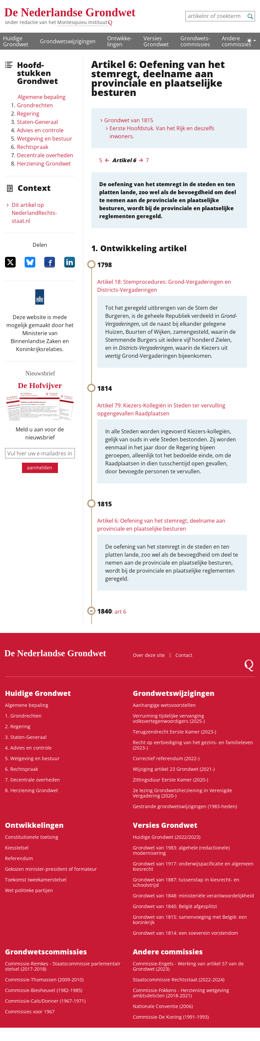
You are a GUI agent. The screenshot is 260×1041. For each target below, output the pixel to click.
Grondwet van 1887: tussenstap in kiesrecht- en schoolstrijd (186, 882)
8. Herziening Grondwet (31, 790)
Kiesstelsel (17, 847)
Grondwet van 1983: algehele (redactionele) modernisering (181, 850)
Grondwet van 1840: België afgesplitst (175, 906)
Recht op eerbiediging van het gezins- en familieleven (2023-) (193, 745)
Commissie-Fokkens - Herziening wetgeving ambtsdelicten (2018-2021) (181, 993)
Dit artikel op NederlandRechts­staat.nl (34, 213)
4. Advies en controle (28, 748)
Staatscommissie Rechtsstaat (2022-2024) (178, 979)
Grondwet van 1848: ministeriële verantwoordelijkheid (193, 895)
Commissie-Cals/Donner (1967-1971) (45, 1001)
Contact (183, 655)
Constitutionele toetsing (31, 837)
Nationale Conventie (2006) (163, 1006)
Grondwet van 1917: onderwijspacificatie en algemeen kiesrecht (193, 866)
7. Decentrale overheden (32, 780)
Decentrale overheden (45, 155)
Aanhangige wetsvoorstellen (164, 705)
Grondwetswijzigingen (68, 41)
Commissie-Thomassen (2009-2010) (44, 979)
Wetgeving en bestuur (44, 138)
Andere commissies (236, 41)
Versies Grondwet (156, 41)
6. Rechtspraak (21, 769)
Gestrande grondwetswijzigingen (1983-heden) (185, 806)
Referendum (19, 858)
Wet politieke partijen (29, 890)
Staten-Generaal (37, 122)
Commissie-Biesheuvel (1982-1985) (43, 990)
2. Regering (17, 726)
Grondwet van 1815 (128, 120)
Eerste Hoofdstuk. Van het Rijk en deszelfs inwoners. (162, 132)
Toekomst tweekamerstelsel (36, 879)
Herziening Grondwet (44, 163)
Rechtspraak (32, 147)
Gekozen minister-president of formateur (51, 869)
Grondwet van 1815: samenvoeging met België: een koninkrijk (190, 919)
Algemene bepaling (42, 97)
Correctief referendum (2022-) (166, 758)
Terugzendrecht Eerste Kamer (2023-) (174, 732)
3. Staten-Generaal (26, 737)
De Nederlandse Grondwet (69, 12)
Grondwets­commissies (195, 41)
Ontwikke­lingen (119, 41)
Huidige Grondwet (15, 41)
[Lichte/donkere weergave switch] (251, 40)
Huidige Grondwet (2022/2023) (166, 837)
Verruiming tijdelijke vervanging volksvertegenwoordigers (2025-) (169, 718)
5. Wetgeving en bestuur (32, 758)
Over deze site (149, 655)
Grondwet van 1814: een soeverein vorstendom (185, 933)
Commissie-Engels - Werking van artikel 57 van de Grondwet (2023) (188, 966)
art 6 (120, 611)
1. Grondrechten (23, 716)
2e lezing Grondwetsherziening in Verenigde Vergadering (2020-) (182, 793)
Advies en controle (40, 130)
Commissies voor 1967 (30, 1011)
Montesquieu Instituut (82, 22)
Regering (28, 113)
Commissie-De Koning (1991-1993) (171, 1017)
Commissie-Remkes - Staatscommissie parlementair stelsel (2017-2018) (63, 966)
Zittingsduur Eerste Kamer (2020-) (170, 780)
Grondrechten (35, 105)
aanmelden (39, 467)
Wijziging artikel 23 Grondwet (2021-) (174, 769)
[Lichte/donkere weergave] (251, 40)
